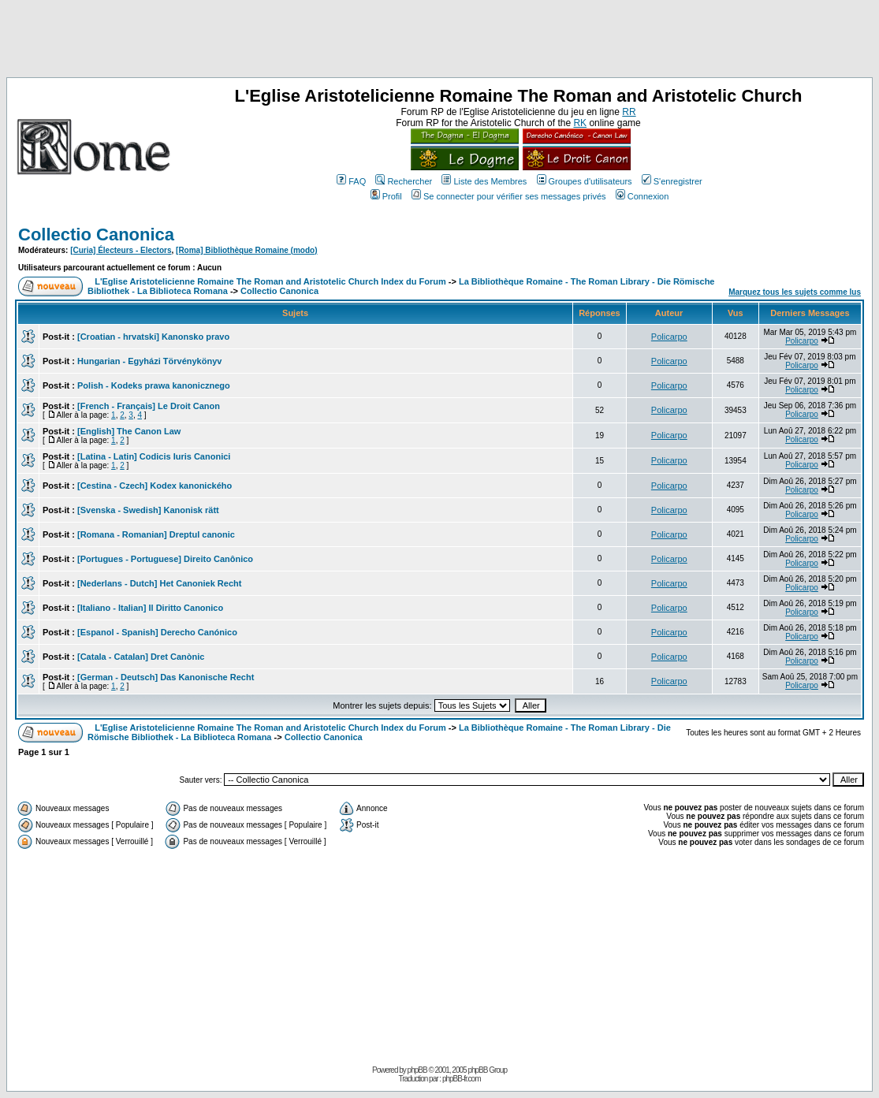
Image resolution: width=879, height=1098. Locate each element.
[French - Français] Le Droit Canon (148, 406)
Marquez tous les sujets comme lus (794, 292)
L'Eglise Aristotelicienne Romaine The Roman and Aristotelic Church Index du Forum (270, 281)
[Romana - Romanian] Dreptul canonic (156, 534)
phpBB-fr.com (461, 1078)
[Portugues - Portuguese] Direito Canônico (165, 559)
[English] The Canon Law (129, 431)
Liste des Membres (484, 181)
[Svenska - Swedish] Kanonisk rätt (148, 510)
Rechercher (403, 181)
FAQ (351, 181)
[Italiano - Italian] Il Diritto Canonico (150, 607)
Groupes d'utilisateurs (584, 181)
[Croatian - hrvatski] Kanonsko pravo (153, 336)
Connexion (642, 196)
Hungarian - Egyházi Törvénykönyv (149, 361)
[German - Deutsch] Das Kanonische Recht (165, 677)
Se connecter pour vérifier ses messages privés (509, 196)
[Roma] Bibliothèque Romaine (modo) (246, 250)
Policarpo (669, 336)
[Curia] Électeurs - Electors (120, 250)
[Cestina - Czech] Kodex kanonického (154, 485)
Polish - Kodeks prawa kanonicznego (153, 385)
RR (628, 111)
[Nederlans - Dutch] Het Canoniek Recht (159, 583)
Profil (386, 196)
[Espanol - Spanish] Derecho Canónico (157, 632)
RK (580, 122)
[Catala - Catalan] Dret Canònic (140, 656)
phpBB (417, 1070)
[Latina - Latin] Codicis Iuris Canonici (153, 456)
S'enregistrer (672, 181)
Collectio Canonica (96, 234)
